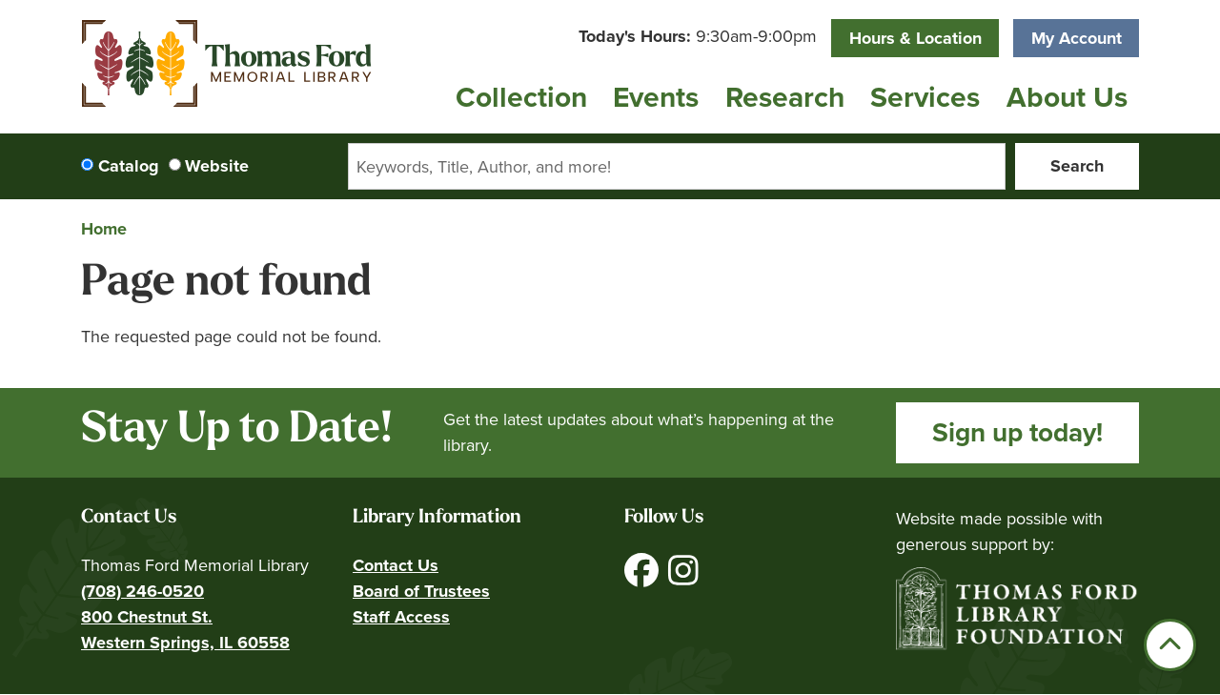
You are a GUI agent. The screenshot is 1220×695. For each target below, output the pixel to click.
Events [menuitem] (656, 97)
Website (217, 165)
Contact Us (395, 565)
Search (1077, 165)
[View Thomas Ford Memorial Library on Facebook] (643, 577)
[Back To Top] (1170, 645)
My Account (1076, 38)
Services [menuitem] (925, 97)
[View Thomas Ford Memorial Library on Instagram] (683, 577)
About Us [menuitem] (1067, 97)
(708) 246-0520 (142, 591)
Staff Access (401, 616)
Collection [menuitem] (521, 97)
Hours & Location (915, 38)
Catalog (128, 165)
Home (104, 228)
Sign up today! (1017, 432)
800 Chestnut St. (147, 616)
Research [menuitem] (784, 97)
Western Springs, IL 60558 (185, 642)
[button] (698, 37)
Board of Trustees (421, 591)
